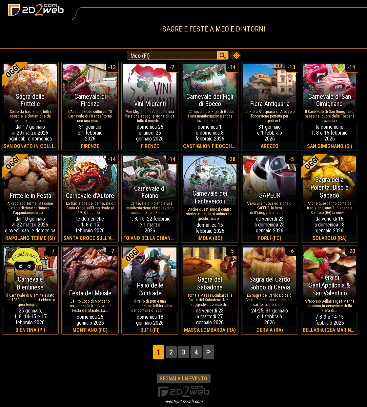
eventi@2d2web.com (183, 401)
